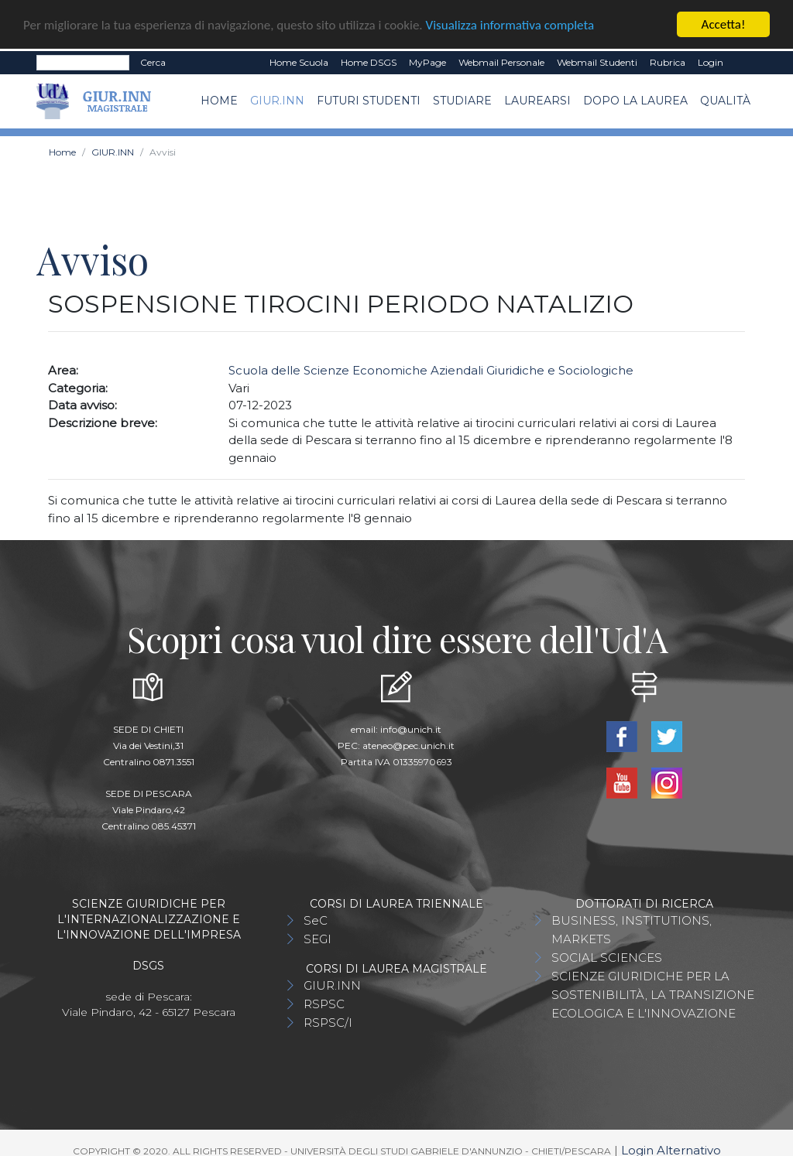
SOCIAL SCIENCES (606, 956)
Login (710, 61)
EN (743, 62)
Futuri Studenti (369, 101)
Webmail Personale (501, 61)
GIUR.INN (277, 101)
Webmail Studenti (597, 61)
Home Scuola (298, 61)
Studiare (462, 101)
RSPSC (324, 1003)
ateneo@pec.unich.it (408, 745)
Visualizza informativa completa (510, 24)
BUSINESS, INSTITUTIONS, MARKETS (631, 929)
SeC (316, 919)
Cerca (153, 61)
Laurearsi (537, 101)
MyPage (427, 61)
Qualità (725, 101)
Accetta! (724, 23)
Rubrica (667, 61)
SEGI (317, 938)
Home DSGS (368, 61)
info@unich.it (410, 728)
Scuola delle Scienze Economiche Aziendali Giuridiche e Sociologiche (430, 370)
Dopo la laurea (635, 101)
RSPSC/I (328, 1021)
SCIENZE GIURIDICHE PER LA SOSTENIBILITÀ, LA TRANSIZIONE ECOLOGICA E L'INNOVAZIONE (652, 994)
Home (219, 101)
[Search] (82, 62)
